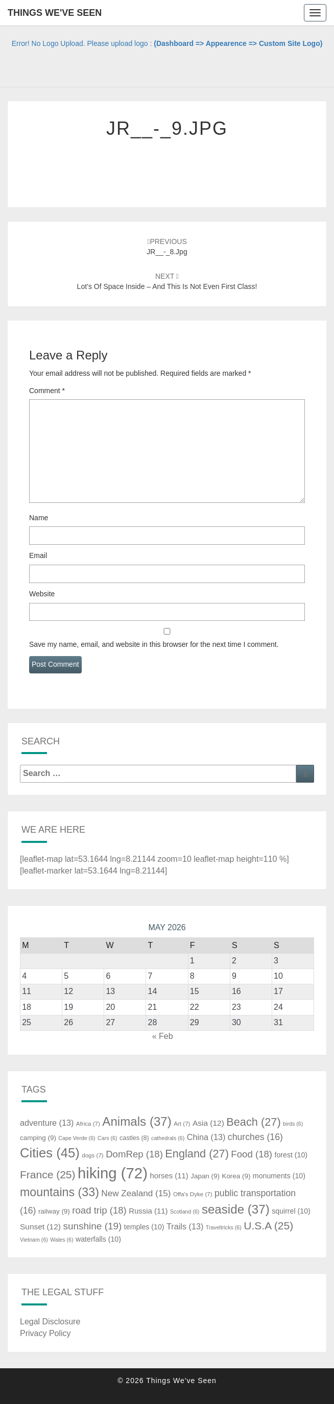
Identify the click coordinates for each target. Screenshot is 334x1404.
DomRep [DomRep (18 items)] (134, 1154)
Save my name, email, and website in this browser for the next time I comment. (154, 644)
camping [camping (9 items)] (38, 1138)
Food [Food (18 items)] (251, 1154)
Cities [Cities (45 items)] (50, 1153)
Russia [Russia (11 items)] (148, 1211)
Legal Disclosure (50, 1321)
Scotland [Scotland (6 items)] (184, 1211)
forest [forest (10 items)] (290, 1155)
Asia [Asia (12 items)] (208, 1123)
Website (42, 594)
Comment (47, 390)
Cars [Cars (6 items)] (107, 1138)
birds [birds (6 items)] (293, 1124)
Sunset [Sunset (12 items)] (40, 1226)
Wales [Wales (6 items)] (61, 1240)
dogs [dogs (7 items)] (92, 1155)
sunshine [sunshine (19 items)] (92, 1226)
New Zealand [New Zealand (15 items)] (136, 1193)
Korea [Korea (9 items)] (236, 1176)
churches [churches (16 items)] (255, 1137)
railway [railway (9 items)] (54, 1211)
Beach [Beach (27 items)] (253, 1122)
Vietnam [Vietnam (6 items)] (34, 1240)
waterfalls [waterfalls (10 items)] (98, 1239)
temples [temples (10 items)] (144, 1227)
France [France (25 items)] (48, 1174)
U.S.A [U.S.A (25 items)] (268, 1225)
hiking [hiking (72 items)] (113, 1173)
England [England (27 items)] (197, 1153)
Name (38, 518)
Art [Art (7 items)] (182, 1124)
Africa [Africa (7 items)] (88, 1124)
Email (38, 555)
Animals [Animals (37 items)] (137, 1121)
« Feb (162, 1036)
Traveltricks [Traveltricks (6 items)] (224, 1227)
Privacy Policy (45, 1333)
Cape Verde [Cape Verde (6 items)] (76, 1138)
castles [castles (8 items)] (134, 1138)
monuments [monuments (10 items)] (279, 1176)
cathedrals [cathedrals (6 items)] (167, 1138)
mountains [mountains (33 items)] (59, 1192)
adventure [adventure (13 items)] (47, 1122)
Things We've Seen (55, 13)
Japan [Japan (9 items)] (205, 1176)
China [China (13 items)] (206, 1137)
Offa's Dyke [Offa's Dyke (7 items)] (192, 1194)
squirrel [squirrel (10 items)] (291, 1211)
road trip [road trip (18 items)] (99, 1210)
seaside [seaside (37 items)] (236, 1209)
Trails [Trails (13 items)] (184, 1226)
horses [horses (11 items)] (169, 1176)
